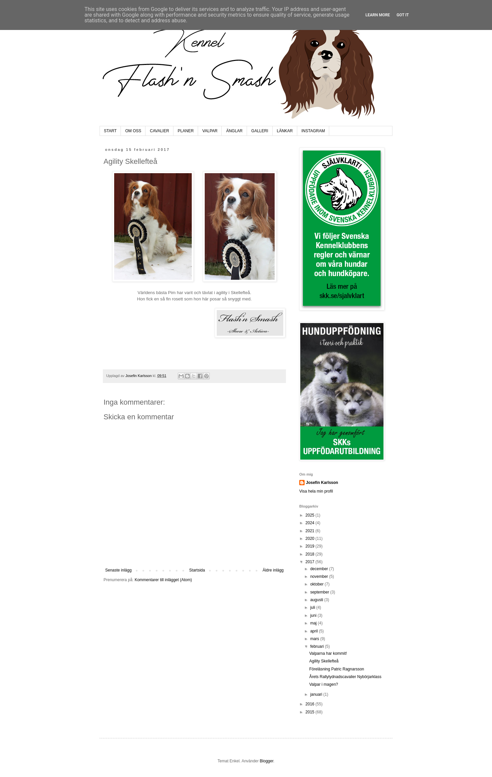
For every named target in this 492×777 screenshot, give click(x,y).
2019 (311, 546)
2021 (311, 531)
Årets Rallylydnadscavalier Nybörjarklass (345, 676)
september (320, 592)
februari (317, 646)
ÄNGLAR (234, 131)
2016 (311, 704)
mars (315, 638)
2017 (311, 562)
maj (314, 623)
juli (313, 607)
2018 (311, 554)
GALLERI (259, 131)
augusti (317, 599)
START (110, 131)
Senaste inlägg (118, 570)
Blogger (266, 761)
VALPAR (210, 131)
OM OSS (133, 131)
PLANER (186, 131)
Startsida (197, 570)
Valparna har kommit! (328, 653)
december (319, 569)
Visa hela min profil (316, 491)
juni (314, 615)
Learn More (378, 15)
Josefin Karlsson (322, 482)
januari (316, 694)
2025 (311, 515)
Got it (402, 15)
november (319, 576)
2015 (311, 712)
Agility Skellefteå (324, 661)
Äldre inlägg (273, 570)
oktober (317, 584)
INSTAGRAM (313, 131)
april (314, 631)
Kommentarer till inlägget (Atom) (163, 580)
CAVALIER (159, 131)
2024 (311, 523)
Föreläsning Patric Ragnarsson (336, 669)
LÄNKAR (285, 131)
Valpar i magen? (323, 684)
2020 (311, 538)
